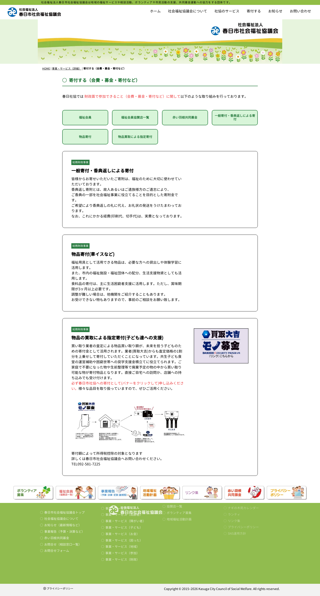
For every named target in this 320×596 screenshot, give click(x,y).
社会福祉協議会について (187, 11)
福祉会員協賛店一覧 (135, 117)
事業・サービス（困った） (124, 516)
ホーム (155, 11)
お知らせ (275, 11)
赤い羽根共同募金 (184, 117)
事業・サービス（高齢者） (124, 491)
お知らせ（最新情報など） (63, 505)
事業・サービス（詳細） (66, 68)
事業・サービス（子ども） (124, 503)
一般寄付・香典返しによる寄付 (235, 118)
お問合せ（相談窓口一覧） (63, 525)
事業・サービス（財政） (122, 535)
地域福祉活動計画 (179, 491)
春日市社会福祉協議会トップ (64, 493)
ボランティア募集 (179, 485)
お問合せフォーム (56, 531)
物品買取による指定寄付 (135, 137)
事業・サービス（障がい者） (125, 497)
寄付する (254, 11)
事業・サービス (116, 484)
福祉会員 (85, 117)
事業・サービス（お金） (122, 510)
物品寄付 (85, 137)
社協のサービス (226, 11)
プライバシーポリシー (58, 588)
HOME (46, 68)
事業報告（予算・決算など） (64, 512)
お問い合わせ (300, 11)
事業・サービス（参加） (122, 529)
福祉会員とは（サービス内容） (188, 472)
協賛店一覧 (174, 478)
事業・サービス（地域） (122, 523)
